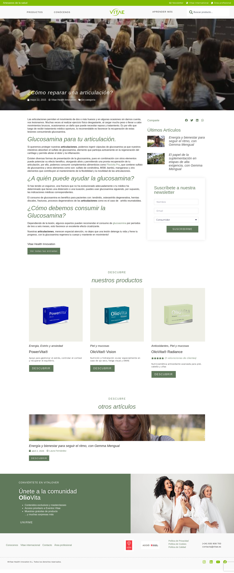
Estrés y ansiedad (51, 345)
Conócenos (62, 12)
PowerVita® (38, 352)
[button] (186, 120)
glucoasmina (119, 223)
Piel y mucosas (99, 345)
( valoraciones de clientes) (180, 358)
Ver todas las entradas (43, 251)
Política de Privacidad (178, 541)
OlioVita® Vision (103, 352)
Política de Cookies (177, 544)
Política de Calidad (177, 548)
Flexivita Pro (113, 164)
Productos (35, 12)
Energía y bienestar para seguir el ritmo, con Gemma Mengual (187, 141)
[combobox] (208, 12)
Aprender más (163, 12)
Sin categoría (88, 100)
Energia (34, 345)
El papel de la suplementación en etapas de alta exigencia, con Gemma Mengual (185, 162)
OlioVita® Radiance (167, 352)
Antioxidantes (159, 345)
